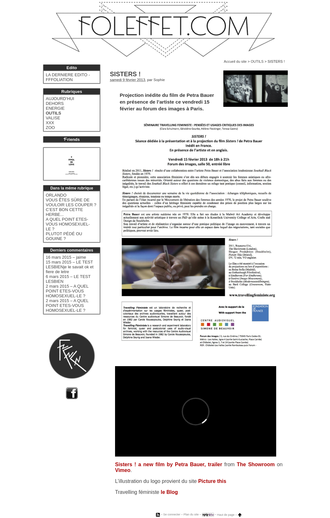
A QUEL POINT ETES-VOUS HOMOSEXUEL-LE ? (68, 224)
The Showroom (256, 464)
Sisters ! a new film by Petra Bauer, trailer (168, 464)
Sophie (159, 80)
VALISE (53, 118)
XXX (50, 122)
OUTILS (257, 61)
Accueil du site (235, 61)
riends (71, 139)
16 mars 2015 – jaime (66, 257)
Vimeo (123, 470)
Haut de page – (229, 514)
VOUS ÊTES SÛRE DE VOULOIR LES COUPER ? (71, 202)
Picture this (212, 481)
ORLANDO (56, 195)
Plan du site (191, 514)
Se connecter (171, 514)
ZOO (50, 127)
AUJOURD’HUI (60, 98)
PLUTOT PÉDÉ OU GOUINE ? (64, 236)
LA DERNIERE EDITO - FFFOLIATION (68, 77)
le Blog (169, 492)
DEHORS (55, 103)
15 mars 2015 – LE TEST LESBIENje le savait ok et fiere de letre (69, 267)
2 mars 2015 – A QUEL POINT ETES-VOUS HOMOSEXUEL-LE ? (67, 291)
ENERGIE (55, 108)
